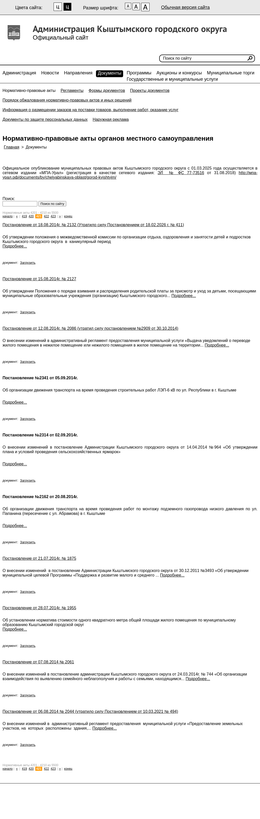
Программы (139, 72)
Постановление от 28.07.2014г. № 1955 (39, 608)
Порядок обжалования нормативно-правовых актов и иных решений (67, 100)
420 (31, 216)
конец (68, 216)
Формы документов (107, 90)
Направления (78, 72)
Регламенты (72, 90)
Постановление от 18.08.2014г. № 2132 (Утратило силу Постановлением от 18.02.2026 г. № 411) (93, 225)
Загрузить (28, 263)
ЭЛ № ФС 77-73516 (181, 173)
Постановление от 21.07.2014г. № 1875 (39, 558)
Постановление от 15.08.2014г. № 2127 (39, 279)
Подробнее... (15, 246)
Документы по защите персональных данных (45, 119)
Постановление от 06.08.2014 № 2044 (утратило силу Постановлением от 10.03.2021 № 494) (90, 711)
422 (46, 216)
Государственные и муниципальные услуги (172, 79)
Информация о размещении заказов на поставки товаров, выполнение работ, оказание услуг (90, 110)
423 (53, 216)
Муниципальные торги (230, 72)
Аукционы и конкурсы (179, 72)
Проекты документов (149, 90)
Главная (11, 147)
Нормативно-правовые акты (29, 90)
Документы (109, 73)
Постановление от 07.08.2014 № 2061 (38, 662)
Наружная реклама (111, 119)
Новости (50, 72)
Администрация (19, 72)
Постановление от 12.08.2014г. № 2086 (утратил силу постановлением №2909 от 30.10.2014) (90, 328)
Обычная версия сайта (185, 7)
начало (8, 216)
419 (24, 216)
